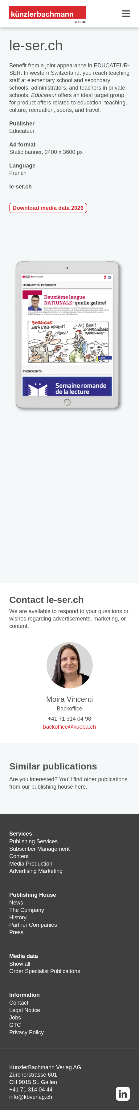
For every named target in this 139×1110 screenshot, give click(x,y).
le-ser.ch (20, 187)
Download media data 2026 (48, 208)
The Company (26, 910)
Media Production (30, 864)
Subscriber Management (39, 849)
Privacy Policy (26, 1032)
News (16, 903)
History (18, 917)
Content (19, 856)
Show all (19, 964)
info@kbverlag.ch (30, 1097)
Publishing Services (33, 841)
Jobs (15, 1018)
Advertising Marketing (36, 871)
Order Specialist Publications (44, 971)
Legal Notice (24, 1010)
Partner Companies (33, 925)
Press (16, 932)
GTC (15, 1025)
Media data (23, 956)
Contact (18, 1003)
